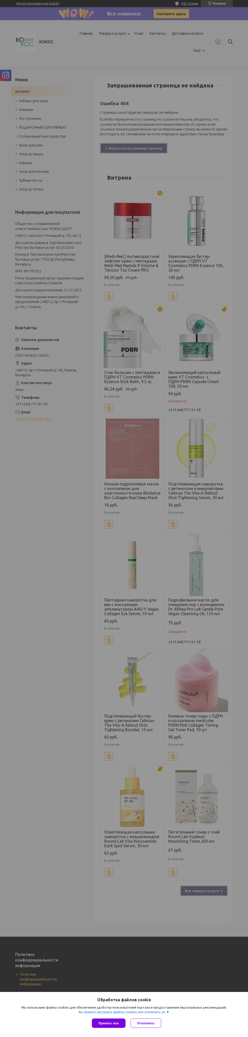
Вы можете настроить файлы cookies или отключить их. (122, 1012)
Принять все (108, 1023)
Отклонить (146, 1023)
